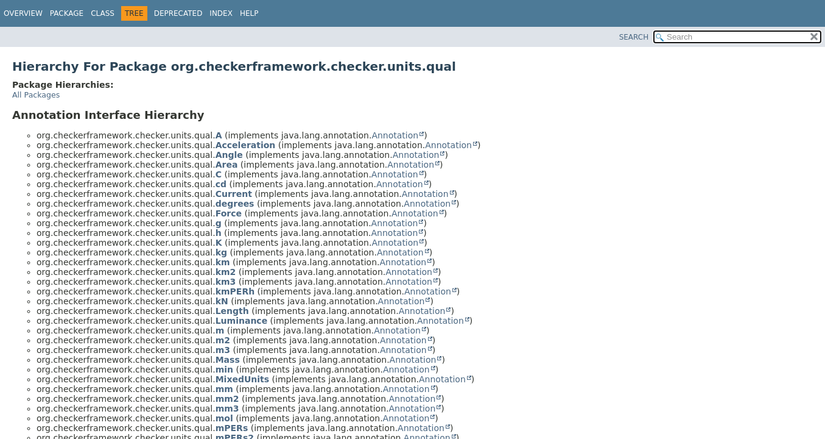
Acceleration (246, 145)
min (224, 369)
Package (66, 13)
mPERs (232, 428)
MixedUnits (242, 379)
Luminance (241, 321)
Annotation (394, 135)
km (223, 262)
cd (221, 184)
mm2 (227, 399)
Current (234, 194)
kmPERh (235, 291)
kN (222, 301)
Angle (229, 155)
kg (221, 252)
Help (249, 13)
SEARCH (634, 37)
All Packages (36, 94)
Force (229, 213)
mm (224, 389)
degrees (235, 204)
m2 (223, 340)
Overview (23, 13)
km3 (226, 282)
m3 (223, 350)
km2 (226, 272)
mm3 (227, 408)
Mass (228, 360)
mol (224, 418)
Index (221, 13)
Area (227, 165)
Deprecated (178, 13)
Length (232, 311)
